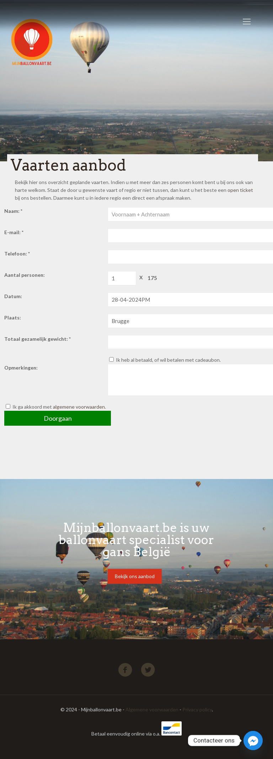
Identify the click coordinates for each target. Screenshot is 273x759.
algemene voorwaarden (79, 407)
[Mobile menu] (247, 21)
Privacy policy (197, 709)
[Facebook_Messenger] (253, 740)
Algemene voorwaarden (151, 709)
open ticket (240, 190)
